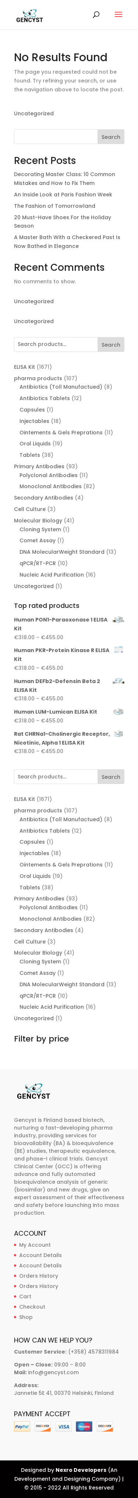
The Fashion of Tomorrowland (54, 206)
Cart (25, 1296)
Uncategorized (34, 113)
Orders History (38, 1276)
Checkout (32, 1306)
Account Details (40, 1255)
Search (111, 137)
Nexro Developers (81, 1470)
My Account (35, 1245)
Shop (26, 1317)
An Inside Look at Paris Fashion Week (63, 194)
